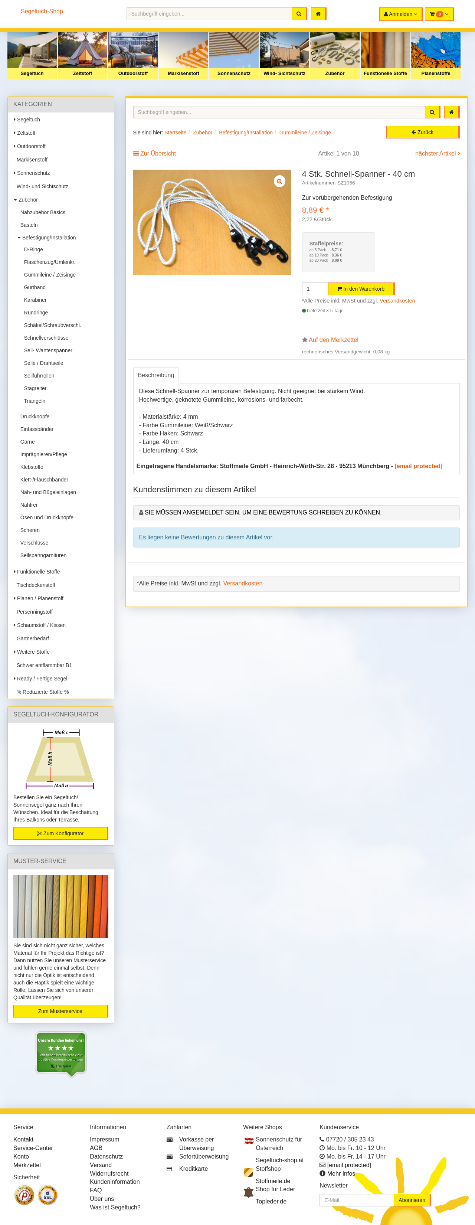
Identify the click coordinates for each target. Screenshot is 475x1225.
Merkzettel (27, 1165)
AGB (96, 1148)
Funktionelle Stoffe (385, 73)
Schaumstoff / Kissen (40, 625)
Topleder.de (271, 1201)
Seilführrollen (38, 376)
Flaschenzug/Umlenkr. (48, 262)
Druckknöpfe (33, 416)
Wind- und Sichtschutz (41, 186)
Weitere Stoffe (32, 652)
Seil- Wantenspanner (46, 350)
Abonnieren (412, 1200)
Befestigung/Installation (46, 238)
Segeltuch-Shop (42, 11)
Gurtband (33, 287)
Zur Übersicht (158, 153)
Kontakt (23, 1139)
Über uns (102, 1199)
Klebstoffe (30, 467)
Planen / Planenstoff (38, 598)
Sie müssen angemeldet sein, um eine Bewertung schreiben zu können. (263, 512)
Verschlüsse (32, 543)
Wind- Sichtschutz (284, 73)
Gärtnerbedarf (31, 638)
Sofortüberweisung (204, 1156)
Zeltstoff (82, 73)
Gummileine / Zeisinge (48, 275)
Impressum (104, 1139)
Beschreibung (156, 375)
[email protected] (419, 466)
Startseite (175, 132)
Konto (21, 1156)
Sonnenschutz (233, 73)
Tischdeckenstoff (34, 585)
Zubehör (335, 73)
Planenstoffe (435, 73)
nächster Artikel (436, 153)
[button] (439, 14)
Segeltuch (31, 73)
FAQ (96, 1190)
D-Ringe (32, 249)
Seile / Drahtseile (42, 363)
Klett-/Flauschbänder (42, 480)
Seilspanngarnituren (41, 555)
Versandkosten (397, 301)
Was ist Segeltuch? (115, 1207)
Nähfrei (27, 505)
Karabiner (33, 300)
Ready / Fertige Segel (40, 679)
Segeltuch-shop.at (280, 1160)
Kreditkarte (193, 1169)
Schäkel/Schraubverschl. (51, 325)
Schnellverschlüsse (45, 338)
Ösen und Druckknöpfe (45, 517)
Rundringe (34, 313)
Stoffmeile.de (273, 1181)
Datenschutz (106, 1156)
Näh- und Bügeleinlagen (46, 492)
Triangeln (33, 401)
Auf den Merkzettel (333, 340)
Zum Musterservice (60, 1011)
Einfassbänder (35, 429)
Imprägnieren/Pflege (42, 454)
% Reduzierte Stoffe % (41, 692)
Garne (26, 442)
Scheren (28, 530)
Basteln (27, 225)
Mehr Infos (341, 1173)
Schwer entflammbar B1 (43, 665)
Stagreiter (33, 388)
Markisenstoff (183, 73)
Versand (101, 1165)
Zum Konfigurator (60, 833)
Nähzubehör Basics (41, 212)
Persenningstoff (33, 612)
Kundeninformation (115, 1182)
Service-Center (33, 1148)
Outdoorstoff (133, 73)
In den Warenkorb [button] (360, 289)
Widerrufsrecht (109, 1173)
